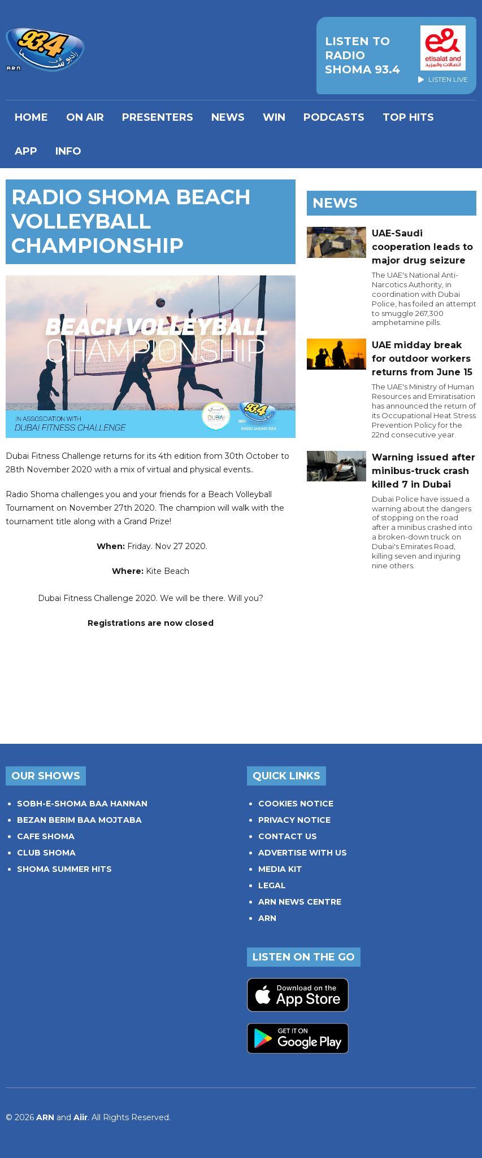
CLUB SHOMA (46, 853)
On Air (85, 117)
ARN (267, 918)
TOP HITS (408, 117)
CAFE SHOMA (46, 836)
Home (31, 117)
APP (26, 151)
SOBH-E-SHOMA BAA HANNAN (82, 804)
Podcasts (333, 117)
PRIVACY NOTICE (294, 820)
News (228, 117)
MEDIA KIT (280, 869)
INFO (68, 151)
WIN (274, 117)
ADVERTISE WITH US (302, 853)
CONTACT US (287, 836)
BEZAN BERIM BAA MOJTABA (79, 820)
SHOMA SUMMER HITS (64, 869)
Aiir (80, 1117)
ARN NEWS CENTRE (299, 902)
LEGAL (272, 885)
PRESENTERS (157, 117)
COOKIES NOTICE (295, 804)
